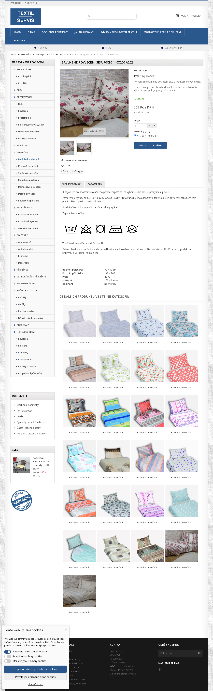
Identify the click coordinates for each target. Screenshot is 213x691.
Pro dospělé (24, 76)
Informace (19, 396)
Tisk (67, 165)
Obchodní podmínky (55, 32)
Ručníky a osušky (27, 366)
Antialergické (25, 248)
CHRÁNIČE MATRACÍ (27, 228)
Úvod (17, 32)
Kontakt (19, 40)
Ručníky (22, 297)
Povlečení (23, 110)
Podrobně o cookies (69, 667)
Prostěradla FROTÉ (28, 214)
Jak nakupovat (84, 32)
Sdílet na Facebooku (76, 160)
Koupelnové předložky (30, 373)
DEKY (19, 90)
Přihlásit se (16, 2)
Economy (23, 255)
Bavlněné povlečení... (79, 342)
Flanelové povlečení (28, 179)
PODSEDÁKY (23, 324)
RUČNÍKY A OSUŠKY (26, 290)
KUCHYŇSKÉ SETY (26, 283)
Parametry (95, 184)
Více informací (71, 184)
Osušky (22, 304)
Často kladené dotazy (28, 427)
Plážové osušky (26, 311)
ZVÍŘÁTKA (21, 145)
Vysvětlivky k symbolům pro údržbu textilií (82, 243)
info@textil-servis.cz (126, 673)
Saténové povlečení (28, 173)
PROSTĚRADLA (24, 207)
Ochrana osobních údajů (71, 663)
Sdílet (64, 171)
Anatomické (24, 242)
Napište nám (31, 2)
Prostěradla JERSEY (28, 221)
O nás (31, 32)
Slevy (16, 449)
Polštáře (22, 345)
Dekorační (23, 262)
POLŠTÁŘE (22, 235)
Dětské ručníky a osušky (30, 318)
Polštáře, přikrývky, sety (31, 124)
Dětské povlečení (27, 193)
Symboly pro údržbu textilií (119, 32)
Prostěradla (24, 117)
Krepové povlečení (28, 166)
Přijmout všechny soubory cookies (35, 669)
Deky (20, 103)
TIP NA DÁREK (23, 69)
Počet (137, 120)
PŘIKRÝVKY (22, 269)
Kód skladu (140, 70)
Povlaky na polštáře (28, 200)
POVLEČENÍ (22, 152)
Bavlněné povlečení (28, 159)
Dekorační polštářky (28, 131)
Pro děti (22, 83)
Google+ (77, 171)
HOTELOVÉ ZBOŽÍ (25, 331)
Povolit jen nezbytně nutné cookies (35, 677)
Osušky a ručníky (27, 138)
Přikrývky (23, 352)
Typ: (136, 75)
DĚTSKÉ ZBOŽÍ (24, 97)
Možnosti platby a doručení (162, 32)
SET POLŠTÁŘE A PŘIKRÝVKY (31, 276)
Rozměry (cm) (142, 131)
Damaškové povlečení (29, 186)
